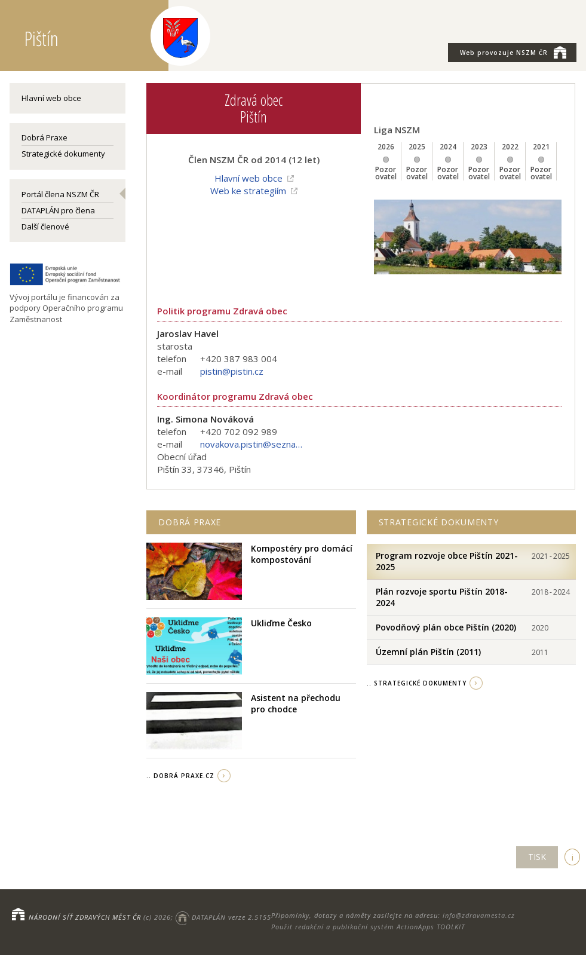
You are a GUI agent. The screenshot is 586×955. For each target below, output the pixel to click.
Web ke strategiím (248, 191)
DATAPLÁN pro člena (58, 210)
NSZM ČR (513, 52)
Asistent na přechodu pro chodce (295, 703)
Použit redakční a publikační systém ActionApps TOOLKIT (368, 926)
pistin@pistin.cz (231, 371)
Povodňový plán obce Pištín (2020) (446, 627)
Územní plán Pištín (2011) (428, 651)
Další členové (45, 226)
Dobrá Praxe (45, 137)
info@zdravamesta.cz (479, 915)
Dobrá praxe (189, 522)
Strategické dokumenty (63, 153)
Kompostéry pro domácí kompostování (301, 554)
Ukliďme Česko (281, 623)
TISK (537, 856)
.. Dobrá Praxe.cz (180, 776)
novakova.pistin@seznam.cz (254, 444)
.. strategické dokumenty (417, 683)
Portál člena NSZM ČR (60, 194)
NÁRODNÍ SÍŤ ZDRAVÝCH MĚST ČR (85, 917)
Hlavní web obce (51, 98)
